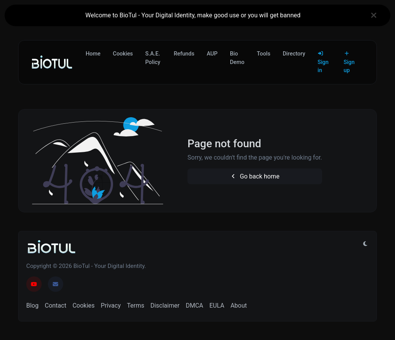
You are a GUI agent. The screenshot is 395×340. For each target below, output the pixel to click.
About (238, 305)
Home (93, 53)
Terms (135, 305)
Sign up (349, 62)
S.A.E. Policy (152, 58)
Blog (32, 305)
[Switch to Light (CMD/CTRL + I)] (365, 244)
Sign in (323, 62)
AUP (212, 53)
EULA (217, 305)
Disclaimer (164, 305)
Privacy (111, 305)
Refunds (184, 53)
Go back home (254, 176)
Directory (294, 53)
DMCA (194, 305)
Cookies (123, 53)
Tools (263, 53)
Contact (55, 305)
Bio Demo (237, 58)
